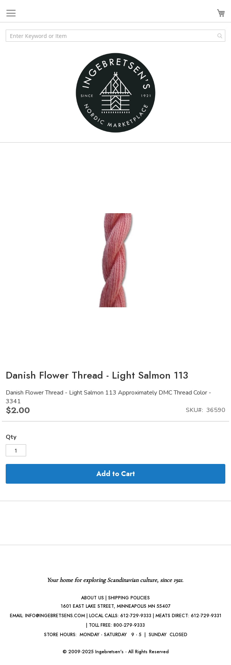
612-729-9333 (135, 615)
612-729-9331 (206, 615)
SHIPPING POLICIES (129, 597)
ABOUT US (92, 597)
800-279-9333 (129, 625)
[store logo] (116, 93)
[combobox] (115, 36)
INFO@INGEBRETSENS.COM (55, 615)
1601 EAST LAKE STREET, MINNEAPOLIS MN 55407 (116, 606)
